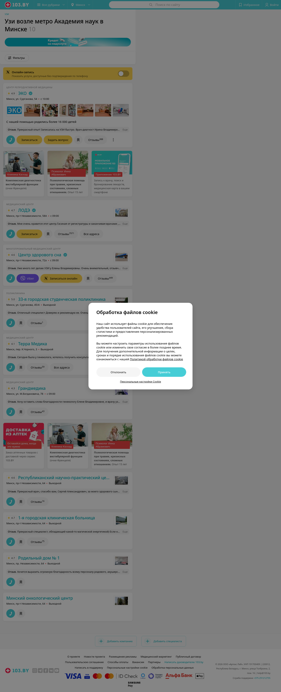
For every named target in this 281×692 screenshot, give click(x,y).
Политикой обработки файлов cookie (156, 359)
